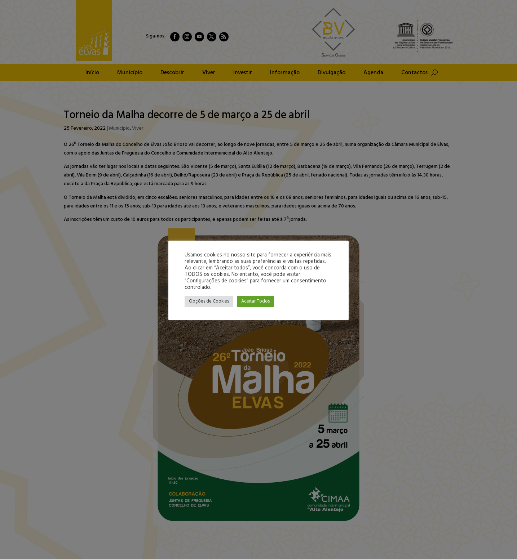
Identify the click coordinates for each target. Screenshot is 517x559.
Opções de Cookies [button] (209, 301)
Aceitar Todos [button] (255, 301)
